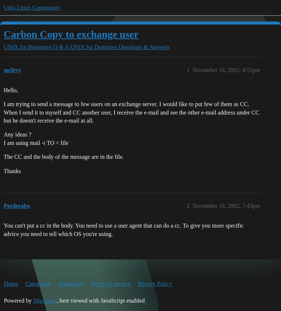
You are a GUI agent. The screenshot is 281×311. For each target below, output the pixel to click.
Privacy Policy (155, 284)
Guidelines (70, 284)
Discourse (45, 300)
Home (11, 284)
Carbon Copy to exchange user (71, 34)
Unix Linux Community (32, 7)
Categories (38, 284)
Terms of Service (111, 284)
